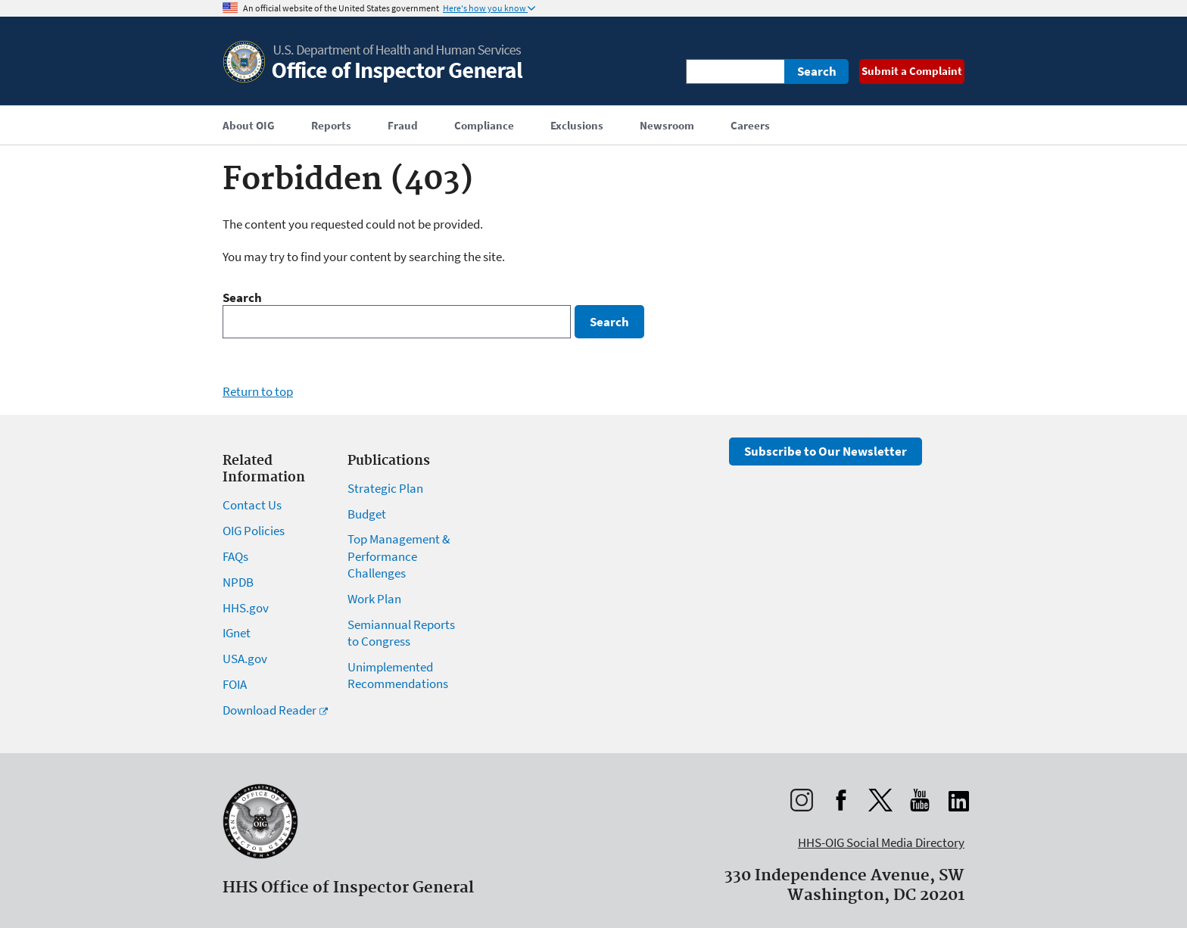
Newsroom (667, 125)
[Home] (374, 79)
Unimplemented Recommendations (397, 675)
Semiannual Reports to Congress (401, 632)
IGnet (237, 632)
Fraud (403, 125)
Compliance (484, 125)
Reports (331, 125)
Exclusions (576, 125)
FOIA (235, 684)
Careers (750, 125)
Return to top (258, 391)
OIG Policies (254, 530)
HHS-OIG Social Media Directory (881, 842)
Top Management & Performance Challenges (398, 556)
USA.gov (245, 658)
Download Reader (269, 710)
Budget (366, 514)
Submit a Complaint (911, 71)
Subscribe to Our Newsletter (825, 451)
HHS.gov (246, 607)
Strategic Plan (385, 488)
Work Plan (374, 598)
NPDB (238, 582)
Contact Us (252, 505)
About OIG (249, 125)
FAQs (235, 556)
